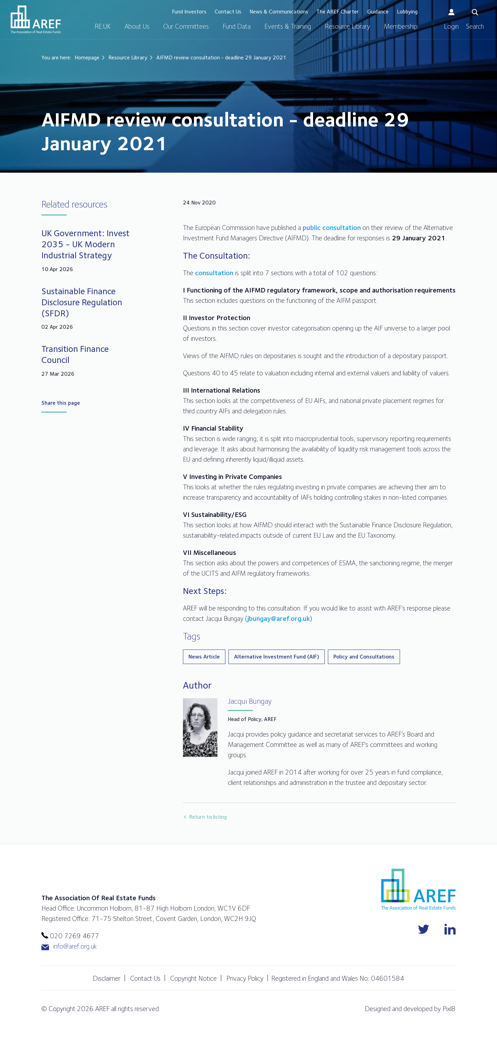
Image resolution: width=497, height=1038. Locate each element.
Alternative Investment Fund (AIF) (276, 656)
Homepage (87, 57)
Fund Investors (189, 11)
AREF (35, 19)
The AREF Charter (337, 11)
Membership (401, 26)
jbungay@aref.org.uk (278, 618)
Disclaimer (106, 978)
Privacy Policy (244, 978)
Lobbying (407, 11)
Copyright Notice (193, 978)
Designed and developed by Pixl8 (410, 1009)
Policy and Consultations (363, 656)
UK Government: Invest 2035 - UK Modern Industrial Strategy (85, 244)
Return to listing (208, 817)
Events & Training (287, 26)
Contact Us (228, 11)
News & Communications (279, 11)
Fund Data (237, 26)
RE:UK (103, 26)
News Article (204, 656)
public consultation (332, 227)
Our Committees (186, 26)
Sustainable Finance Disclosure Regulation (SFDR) (81, 302)
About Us (137, 26)
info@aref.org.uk (69, 946)
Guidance (378, 11)
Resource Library (347, 26)
